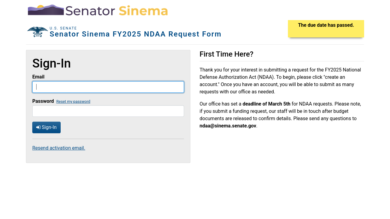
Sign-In (46, 127)
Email (38, 77)
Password (43, 101)
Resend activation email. (58, 148)
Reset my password (73, 101)
